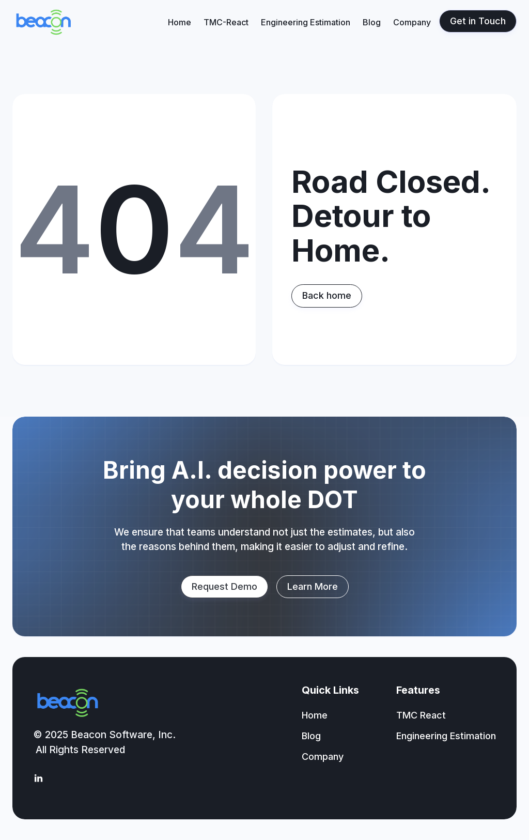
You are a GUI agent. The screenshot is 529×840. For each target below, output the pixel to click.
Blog (372, 22)
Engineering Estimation (305, 22)
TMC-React (226, 22)
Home (179, 22)
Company (412, 22)
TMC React (421, 715)
